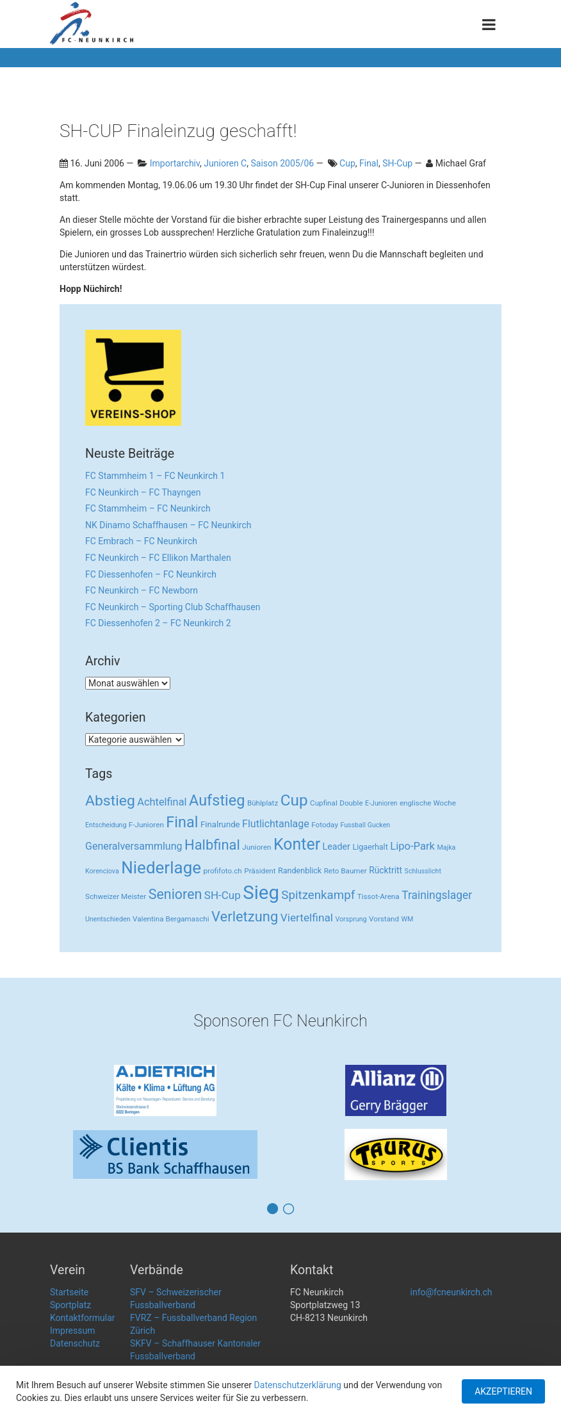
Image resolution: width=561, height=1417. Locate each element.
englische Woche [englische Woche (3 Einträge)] (428, 802)
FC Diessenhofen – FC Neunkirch (150, 574)
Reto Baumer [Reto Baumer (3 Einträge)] (345, 870)
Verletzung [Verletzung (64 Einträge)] (244, 917)
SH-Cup (397, 163)
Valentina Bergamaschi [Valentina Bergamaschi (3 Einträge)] (171, 918)
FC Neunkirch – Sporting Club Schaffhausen (172, 607)
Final (368, 163)
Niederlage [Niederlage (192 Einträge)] (161, 867)
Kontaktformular (82, 1318)
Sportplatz (70, 1305)
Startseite (69, 1292)
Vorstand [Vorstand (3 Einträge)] (384, 918)
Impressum (72, 1330)
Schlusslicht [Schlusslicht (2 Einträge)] (423, 871)
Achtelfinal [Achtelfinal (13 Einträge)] (161, 802)
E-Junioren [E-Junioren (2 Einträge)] (381, 803)
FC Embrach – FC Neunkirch (141, 541)
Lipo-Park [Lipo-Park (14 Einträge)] (412, 846)
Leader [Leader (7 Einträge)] (336, 846)
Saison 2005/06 (282, 163)
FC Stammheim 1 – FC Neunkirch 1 (155, 476)
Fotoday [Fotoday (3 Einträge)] (324, 824)
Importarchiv (175, 163)
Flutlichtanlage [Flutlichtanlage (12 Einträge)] (275, 824)
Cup (347, 163)
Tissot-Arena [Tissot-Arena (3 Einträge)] (378, 896)
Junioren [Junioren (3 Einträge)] (256, 847)
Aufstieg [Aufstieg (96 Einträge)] (217, 800)
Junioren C (225, 163)
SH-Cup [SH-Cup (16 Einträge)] (222, 895)
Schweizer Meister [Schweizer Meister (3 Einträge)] (115, 896)
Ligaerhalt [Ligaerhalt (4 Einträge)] (369, 847)
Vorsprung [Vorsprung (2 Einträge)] (351, 919)
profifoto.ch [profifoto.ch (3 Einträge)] (223, 870)
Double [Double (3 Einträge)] (350, 802)
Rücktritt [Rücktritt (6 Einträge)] (385, 870)
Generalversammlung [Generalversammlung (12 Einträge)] (134, 846)
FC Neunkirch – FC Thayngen (142, 492)
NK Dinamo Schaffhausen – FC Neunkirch (168, 525)
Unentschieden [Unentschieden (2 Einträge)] (108, 919)
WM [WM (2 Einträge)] (408, 919)
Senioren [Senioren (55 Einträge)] (175, 894)
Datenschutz (75, 1343)
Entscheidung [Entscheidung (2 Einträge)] (105, 825)
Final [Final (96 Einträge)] (182, 822)
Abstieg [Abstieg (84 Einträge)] (110, 800)
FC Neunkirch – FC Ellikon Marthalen (158, 558)
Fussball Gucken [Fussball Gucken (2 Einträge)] (365, 825)
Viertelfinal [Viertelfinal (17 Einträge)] (306, 917)
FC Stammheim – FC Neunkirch (148, 508)
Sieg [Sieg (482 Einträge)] (261, 892)
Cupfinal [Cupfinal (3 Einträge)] (323, 802)
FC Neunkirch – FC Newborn (141, 590)
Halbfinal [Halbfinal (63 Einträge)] (212, 845)
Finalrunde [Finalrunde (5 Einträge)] (220, 824)
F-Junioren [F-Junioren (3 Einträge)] (146, 824)
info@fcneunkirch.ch (451, 1292)
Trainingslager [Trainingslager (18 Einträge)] (437, 895)
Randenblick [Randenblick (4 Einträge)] (299, 870)
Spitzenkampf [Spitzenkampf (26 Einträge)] (318, 895)
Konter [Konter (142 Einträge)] (296, 844)
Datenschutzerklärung (297, 1385)
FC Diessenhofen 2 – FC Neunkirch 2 (158, 623)
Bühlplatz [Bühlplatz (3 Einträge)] (262, 802)
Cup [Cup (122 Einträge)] (294, 800)
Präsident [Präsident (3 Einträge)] (259, 870)
